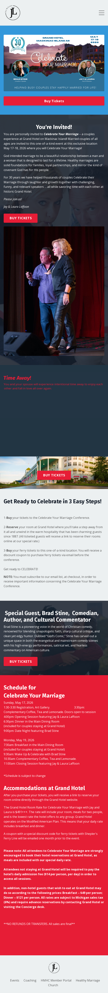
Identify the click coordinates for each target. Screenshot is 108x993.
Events (14, 980)
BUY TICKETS (21, 218)
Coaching (30, 980)
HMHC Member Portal (56, 980)
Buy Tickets (54, 101)
